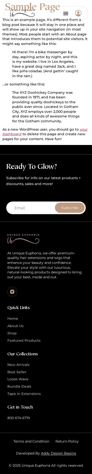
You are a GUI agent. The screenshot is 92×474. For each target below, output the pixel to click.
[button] (66, 13)
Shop (12, 333)
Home (12, 318)
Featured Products (23, 340)
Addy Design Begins (58, 453)
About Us (15, 326)
